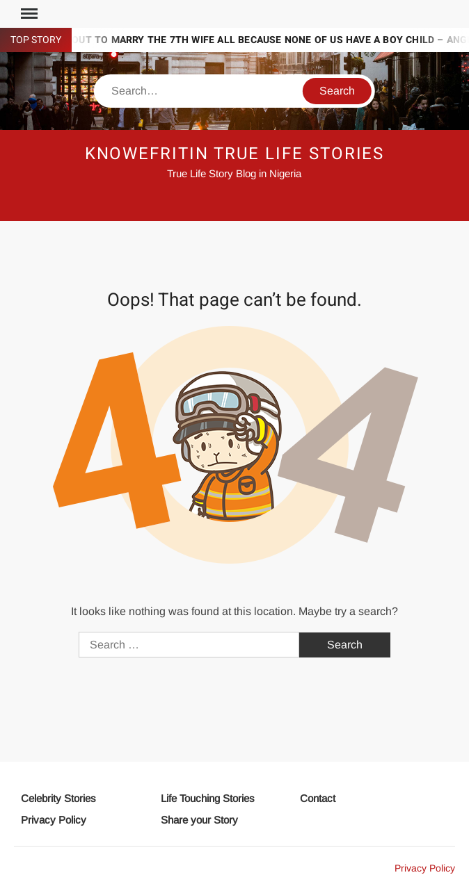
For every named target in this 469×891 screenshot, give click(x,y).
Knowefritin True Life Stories (235, 154)
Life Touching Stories (208, 798)
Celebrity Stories (58, 798)
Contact (317, 798)
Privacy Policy (53, 820)
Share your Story (199, 820)
